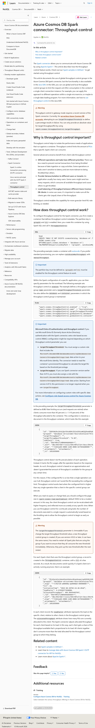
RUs (90, 146)
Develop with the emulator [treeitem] (15, 147)
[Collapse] (28, 15)
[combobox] (16, 20)
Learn (36, 17)
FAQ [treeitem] (7, 38)
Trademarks (6, 726)
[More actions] (91, 17)
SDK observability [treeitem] (14, 221)
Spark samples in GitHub (73, 70)
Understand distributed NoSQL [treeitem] (17, 42)
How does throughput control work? (48, 55)
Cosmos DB (53, 17)
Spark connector (43, 63)
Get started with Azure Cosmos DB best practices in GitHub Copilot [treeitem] (17, 104)
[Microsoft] (4, 3)
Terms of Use (83, 723)
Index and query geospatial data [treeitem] (15, 142)
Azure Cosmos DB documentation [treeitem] (17, 25)
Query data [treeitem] (10, 83)
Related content (41, 58)
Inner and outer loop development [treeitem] (13, 292)
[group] (63, 241)
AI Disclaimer (6, 723)
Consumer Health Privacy (65, 723)
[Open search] (84, 3)
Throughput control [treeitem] (17, 187)
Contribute (40, 723)
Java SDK (42, 84)
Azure (44, 17)
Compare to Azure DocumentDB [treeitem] (12, 47)
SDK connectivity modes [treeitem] (15, 118)
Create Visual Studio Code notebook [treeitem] (15, 88)
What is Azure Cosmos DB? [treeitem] (16, 34)
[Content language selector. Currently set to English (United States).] (12, 718)
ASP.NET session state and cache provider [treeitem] (17, 192)
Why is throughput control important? (48, 52)
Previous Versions (20, 723)
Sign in (89, 3)
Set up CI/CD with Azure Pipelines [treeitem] (17, 208)
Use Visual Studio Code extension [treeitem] (14, 95)
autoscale (76, 251)
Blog (30, 723)
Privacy (49, 723)
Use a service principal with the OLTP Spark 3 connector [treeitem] (18, 180)
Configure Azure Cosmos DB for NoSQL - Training (51, 697)
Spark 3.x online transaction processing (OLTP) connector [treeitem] (18, 170)
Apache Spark (46, 66)
